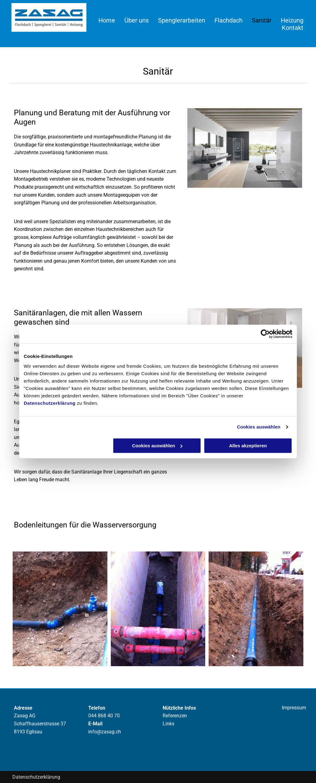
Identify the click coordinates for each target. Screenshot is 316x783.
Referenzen (175, 716)
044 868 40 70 (104, 716)
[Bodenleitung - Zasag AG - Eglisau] (60, 608)
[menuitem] (104, 20)
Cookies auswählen (259, 426)
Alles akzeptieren (248, 445)
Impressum (294, 708)
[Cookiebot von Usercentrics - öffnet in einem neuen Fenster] (265, 333)
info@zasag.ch (104, 732)
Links (168, 724)
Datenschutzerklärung (50, 403)
